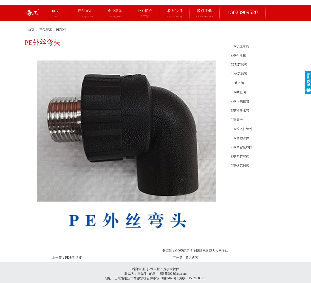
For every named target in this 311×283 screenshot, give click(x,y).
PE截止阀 (237, 83)
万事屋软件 (171, 269)
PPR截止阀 (238, 92)
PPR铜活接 (238, 55)
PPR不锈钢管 (240, 101)
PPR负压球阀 (240, 46)
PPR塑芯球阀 (240, 156)
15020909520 (242, 12)
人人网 (217, 250)
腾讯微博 (205, 250)
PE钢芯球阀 (239, 74)
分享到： (168, 250)
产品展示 (85, 13)
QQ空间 (180, 250)
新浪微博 (192, 250)
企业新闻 (115, 13)
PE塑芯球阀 (239, 64)
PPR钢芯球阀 (240, 165)
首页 (55, 13)
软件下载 (205, 13)
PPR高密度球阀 (241, 147)
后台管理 (138, 269)
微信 (225, 250)
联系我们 (175, 13)
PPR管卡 (237, 120)
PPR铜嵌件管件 (241, 129)
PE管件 (61, 29)
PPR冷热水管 (240, 110)
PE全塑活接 (73, 257)
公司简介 (145, 13)
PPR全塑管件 (240, 138)
